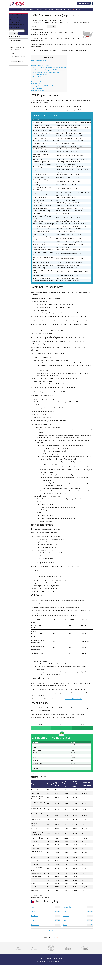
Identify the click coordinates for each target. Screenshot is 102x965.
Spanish (51, 931)
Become (24, 9)
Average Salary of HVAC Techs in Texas (44, 86)
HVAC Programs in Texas (38, 61)
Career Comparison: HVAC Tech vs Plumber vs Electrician (18, 48)
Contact (61, 958)
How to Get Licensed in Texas (40, 65)
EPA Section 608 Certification (16, 61)
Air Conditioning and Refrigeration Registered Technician (49, 67)
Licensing (59, 9)
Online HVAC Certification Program (18, 56)
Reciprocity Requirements (40, 77)
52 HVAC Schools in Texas (40, 63)
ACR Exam (34, 79)
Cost (45, 9)
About (40, 958)
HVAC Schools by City (37, 90)
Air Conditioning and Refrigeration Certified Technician (49, 70)
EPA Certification (36, 81)
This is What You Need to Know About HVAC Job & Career (17, 44)
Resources (67, 9)
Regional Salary (37, 88)
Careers (31, 9)
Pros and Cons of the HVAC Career (18, 59)
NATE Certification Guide (15, 64)
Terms (55, 958)
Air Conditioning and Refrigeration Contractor (46, 72)
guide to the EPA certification (73, 699)
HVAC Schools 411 (50, 961)
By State (39, 9)
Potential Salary (35, 83)
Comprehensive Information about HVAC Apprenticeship (18, 52)
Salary (51, 9)
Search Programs (85, 3)
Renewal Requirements (40, 74)
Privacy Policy (48, 958)
